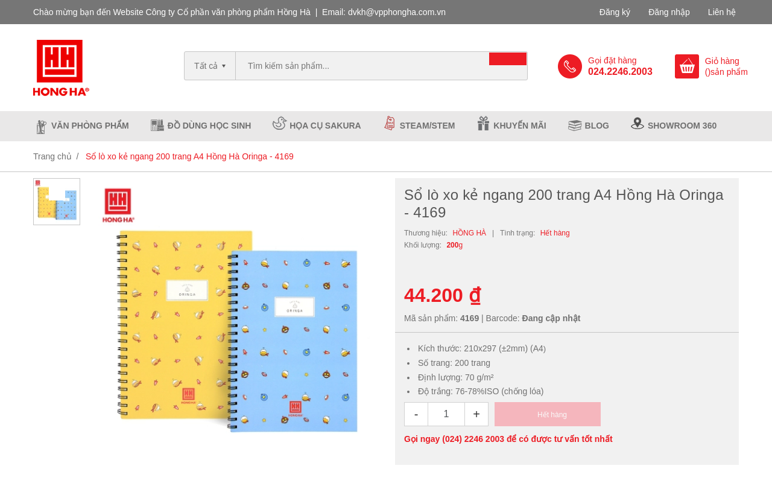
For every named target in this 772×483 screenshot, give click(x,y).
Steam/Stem (427, 125)
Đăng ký (615, 12)
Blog (597, 125)
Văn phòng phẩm (90, 125)
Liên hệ (722, 12)
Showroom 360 (682, 125)
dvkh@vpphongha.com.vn (397, 12)
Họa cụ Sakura (325, 125)
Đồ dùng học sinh (210, 125)
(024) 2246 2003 (473, 439)
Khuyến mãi (519, 125)
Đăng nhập (669, 12)
